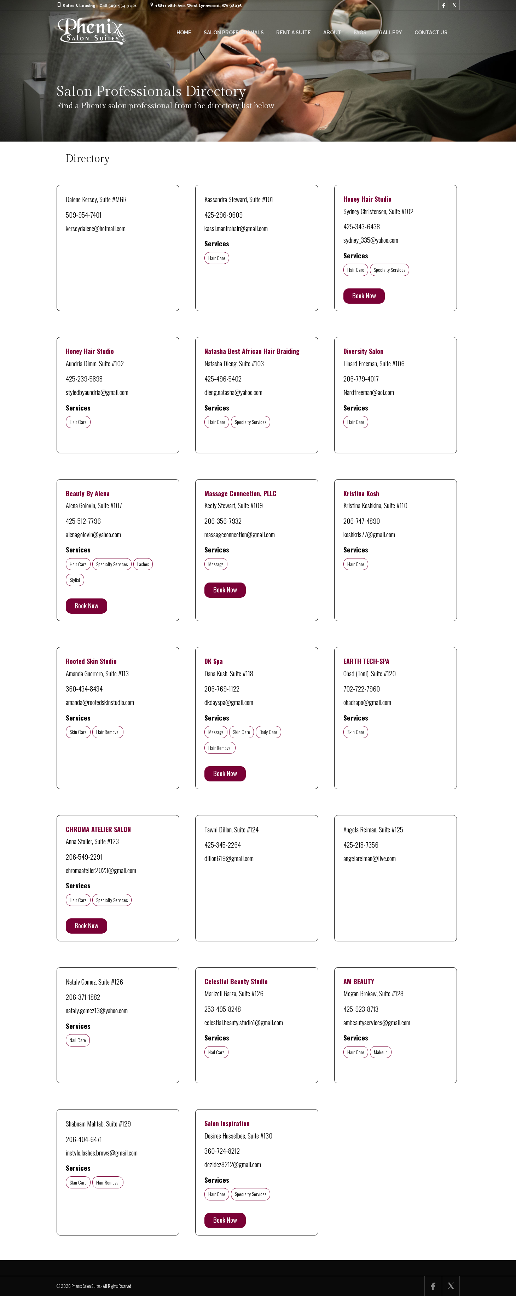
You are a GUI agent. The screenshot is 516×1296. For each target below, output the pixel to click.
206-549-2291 (84, 856)
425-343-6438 (361, 226)
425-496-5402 (223, 378)
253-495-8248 (222, 1009)
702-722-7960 (361, 688)
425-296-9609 (223, 214)
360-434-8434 (84, 688)
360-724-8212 (222, 1150)
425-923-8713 (360, 1009)
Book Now (364, 295)
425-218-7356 (360, 844)
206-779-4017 (361, 378)
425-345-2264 (222, 844)
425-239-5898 (84, 378)
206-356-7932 (223, 521)
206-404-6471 (84, 1139)
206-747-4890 (361, 521)
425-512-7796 (83, 521)
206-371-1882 (83, 997)
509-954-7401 (84, 214)
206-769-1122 (221, 688)
